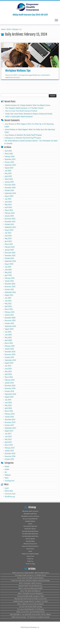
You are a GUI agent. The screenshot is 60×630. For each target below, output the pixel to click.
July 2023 (8, 233)
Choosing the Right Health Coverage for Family (30, 596)
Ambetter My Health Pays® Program (29, 135)
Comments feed (10, 494)
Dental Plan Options (30, 529)
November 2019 (10, 354)
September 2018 (10, 394)
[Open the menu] (56, 20)
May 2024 (8, 205)
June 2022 (8, 270)
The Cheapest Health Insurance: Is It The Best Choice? (24, 108)
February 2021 (9, 312)
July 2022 (8, 267)
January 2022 (9, 281)
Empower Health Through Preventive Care (30, 586)
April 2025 (8, 176)
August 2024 (9, 196)
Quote (30, 551)
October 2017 (9, 425)
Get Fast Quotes (30, 539)
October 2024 (9, 190)
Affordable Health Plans (30, 514)
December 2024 (10, 185)
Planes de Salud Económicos (30, 546)
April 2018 (8, 408)
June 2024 (8, 202)
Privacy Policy (30, 549)
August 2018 (9, 397)
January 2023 (9, 250)
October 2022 (9, 258)
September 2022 (10, 261)
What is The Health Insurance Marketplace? (30, 593)
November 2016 (10, 456)
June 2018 (8, 403)
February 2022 (9, 278)
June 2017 (8, 436)
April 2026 (8, 151)
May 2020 (8, 337)
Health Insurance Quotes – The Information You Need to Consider (30, 617)
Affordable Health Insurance (30, 511)
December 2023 (10, 219)
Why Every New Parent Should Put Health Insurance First (30, 599)
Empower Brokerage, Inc (32, 627)
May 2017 (8, 439)
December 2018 (10, 386)
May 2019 (8, 371)
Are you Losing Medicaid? (30, 519)
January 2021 (9, 315)
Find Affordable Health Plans (30, 534)
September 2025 (10, 165)
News (7, 478)
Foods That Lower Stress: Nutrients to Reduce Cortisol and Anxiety (28, 114)
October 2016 (9, 459)
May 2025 (8, 173)
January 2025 (9, 182)
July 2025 (8, 171)
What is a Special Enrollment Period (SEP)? (30, 588)
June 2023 (8, 236)
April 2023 (8, 241)
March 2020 (9, 343)
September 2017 (10, 428)
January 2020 (9, 349)
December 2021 (10, 284)
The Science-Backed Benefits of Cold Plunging (30, 609)
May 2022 (8, 272)
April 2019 (8, 374)
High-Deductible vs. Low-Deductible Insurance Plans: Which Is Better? (30, 614)
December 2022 (10, 253)
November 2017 (10, 422)
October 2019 (9, 357)
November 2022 (10, 255)
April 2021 (8, 306)
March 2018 (9, 411)
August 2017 (9, 431)
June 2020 (8, 335)
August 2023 (9, 230)
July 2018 (8, 400)
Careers (30, 524)
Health (7, 469)
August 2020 (9, 329)
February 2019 (9, 380)
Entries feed (9, 491)
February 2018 (9, 414)
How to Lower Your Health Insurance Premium (21, 111)
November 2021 (10, 287)
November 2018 (10, 388)
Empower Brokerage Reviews (30, 531)
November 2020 (10, 320)
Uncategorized (23, 75)
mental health (45, 75)
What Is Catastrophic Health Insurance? (19, 116)
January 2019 (9, 383)
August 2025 (9, 168)
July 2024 (8, 199)
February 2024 (9, 213)
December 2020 (10, 318)
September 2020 (10, 326)
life (6, 472)
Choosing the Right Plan (30, 526)
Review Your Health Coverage (30, 554)
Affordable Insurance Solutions (30, 516)
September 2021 (10, 292)
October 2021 (9, 289)
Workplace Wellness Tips (17, 70)
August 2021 (9, 295)
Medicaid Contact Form (30, 544)
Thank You (30, 559)
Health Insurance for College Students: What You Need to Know (27, 105)
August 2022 (9, 264)
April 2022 (8, 275)
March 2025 (9, 179)
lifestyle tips (36, 75)
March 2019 (9, 377)
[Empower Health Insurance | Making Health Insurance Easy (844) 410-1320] (30, 7)
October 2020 (9, 323)
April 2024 (8, 207)
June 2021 (8, 301)
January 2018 (9, 417)
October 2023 (9, 224)
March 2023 (9, 244)
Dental (7, 466)
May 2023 (8, 238)
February (15, 29)
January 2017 (9, 451)
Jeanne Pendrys (10, 129)
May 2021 (8, 304)
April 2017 (8, 442)
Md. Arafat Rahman (11, 141)
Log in (7, 488)
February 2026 (9, 156)
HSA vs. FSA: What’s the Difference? (30, 591)
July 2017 (8, 434)
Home (3, 29)
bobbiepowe (9, 138)
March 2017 (9, 445)
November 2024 (10, 188)
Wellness (8, 77)
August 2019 (9, 363)
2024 (9, 29)
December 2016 (10, 453)
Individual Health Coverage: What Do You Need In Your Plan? (30, 601)
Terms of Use (30, 556)
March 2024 (9, 210)
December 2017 (10, 419)
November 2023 (10, 221)
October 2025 (9, 162)
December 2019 (10, 352)
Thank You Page (30, 564)
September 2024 (10, 193)
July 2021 (8, 298)
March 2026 (9, 154)
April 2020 (8, 340)
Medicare (8, 475)
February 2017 (9, 448)
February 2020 (9, 346)
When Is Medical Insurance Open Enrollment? (30, 604)
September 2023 (10, 227)
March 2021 (9, 309)
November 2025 (10, 159)
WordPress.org (10, 496)
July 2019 (8, 366)
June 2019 (8, 369)
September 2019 (10, 360)
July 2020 (8, 332)
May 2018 (8, 405)
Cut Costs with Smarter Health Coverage (30, 606)
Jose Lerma (16, 77)
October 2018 (9, 391)
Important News (30, 541)
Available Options (30, 521)
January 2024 (9, 216)
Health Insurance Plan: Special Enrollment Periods (30, 612)
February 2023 (9, 247)
